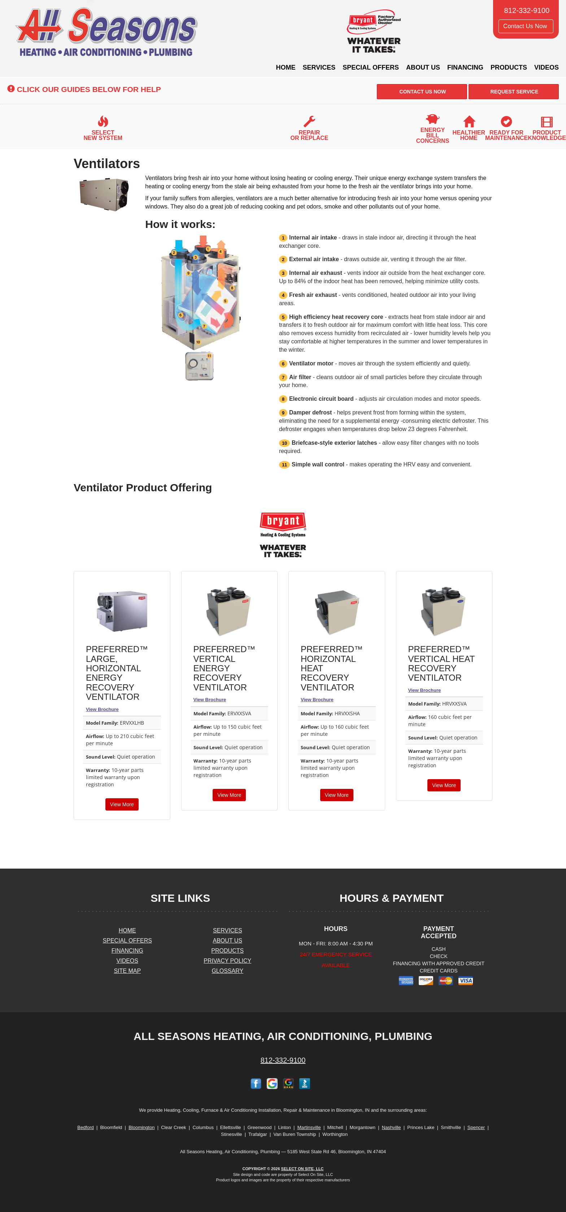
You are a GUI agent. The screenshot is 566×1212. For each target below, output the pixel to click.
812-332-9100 (283, 1060)
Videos (546, 67)
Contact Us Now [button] (526, 26)
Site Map (127, 971)
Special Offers (371, 67)
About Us (423, 67)
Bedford (85, 1127)
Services (319, 67)
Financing (465, 67)
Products (509, 67)
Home (286, 67)
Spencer (476, 1127)
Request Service (514, 92)
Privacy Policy (227, 961)
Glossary (227, 971)
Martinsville (309, 1127)
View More (122, 804)
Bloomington (141, 1127)
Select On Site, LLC (302, 1169)
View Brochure (102, 709)
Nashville (391, 1127)
